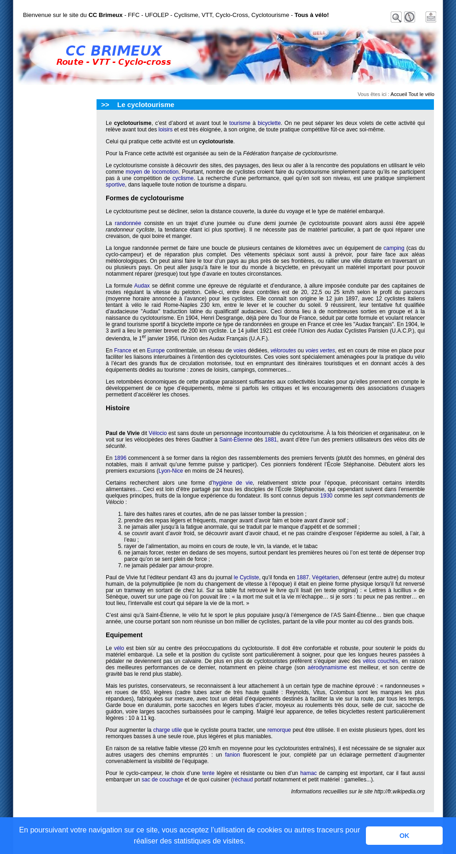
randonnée (128, 223)
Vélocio (157, 433)
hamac (308, 773)
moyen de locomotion (151, 172)
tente (208, 773)
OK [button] (404, 835)
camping (393, 248)
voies (240, 350)
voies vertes (320, 350)
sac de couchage (162, 779)
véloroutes (283, 350)
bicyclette (269, 123)
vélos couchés (380, 661)
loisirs (166, 129)
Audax (142, 286)
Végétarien (325, 577)
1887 (302, 577)
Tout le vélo (421, 94)
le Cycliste (246, 577)
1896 (120, 458)
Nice (177, 471)
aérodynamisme (327, 667)
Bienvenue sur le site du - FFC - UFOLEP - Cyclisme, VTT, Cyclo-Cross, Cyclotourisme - (176, 14)
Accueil (398, 94)
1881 (271, 439)
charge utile (167, 730)
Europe (156, 350)
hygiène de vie (232, 483)
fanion (232, 755)
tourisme (240, 123)
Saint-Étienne (235, 439)
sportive (115, 184)
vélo (119, 648)
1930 (326, 495)
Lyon (165, 471)
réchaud (243, 779)
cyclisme (183, 178)
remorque (279, 730)
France (122, 350)
